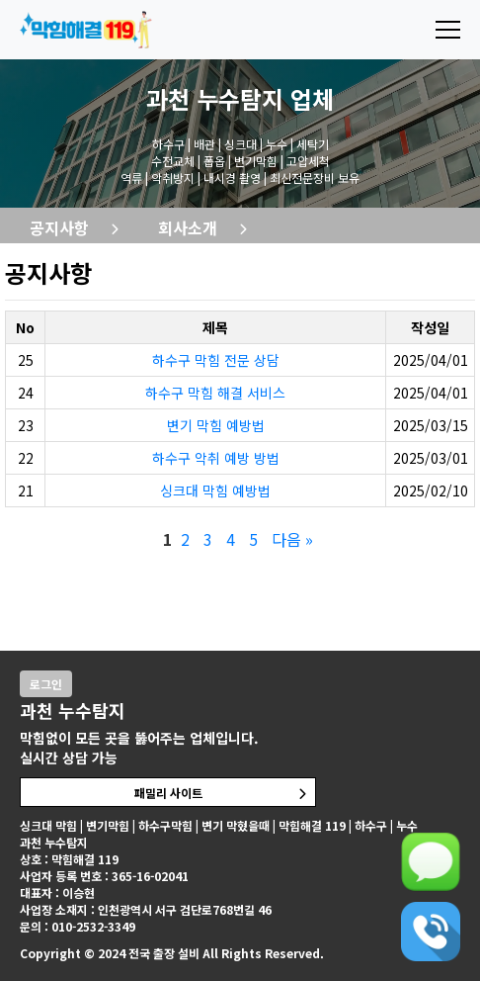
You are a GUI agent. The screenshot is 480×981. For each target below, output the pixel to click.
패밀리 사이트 (168, 792)
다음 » (292, 539)
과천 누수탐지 (214, 98)
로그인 (46, 683)
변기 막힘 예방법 (216, 425)
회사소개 (187, 227)
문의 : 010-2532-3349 (77, 926)
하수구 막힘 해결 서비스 (215, 392)
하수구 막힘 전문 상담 (216, 360)
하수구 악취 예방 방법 (216, 458)
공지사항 (59, 227)
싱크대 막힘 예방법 (215, 490)
